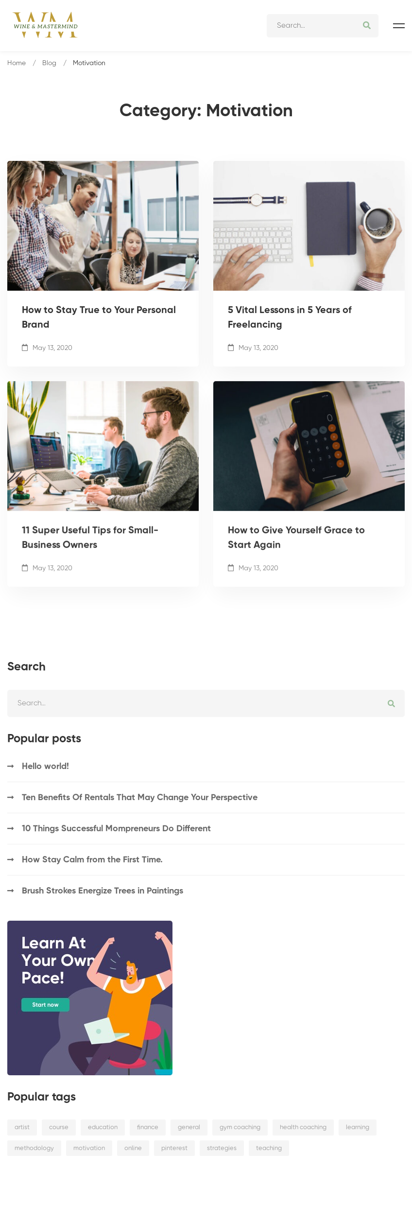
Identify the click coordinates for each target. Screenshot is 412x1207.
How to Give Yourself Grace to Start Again (296, 553)
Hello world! (45, 766)
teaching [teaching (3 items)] (269, 1148)
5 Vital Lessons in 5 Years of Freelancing (290, 319)
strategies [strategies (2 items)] (222, 1148)
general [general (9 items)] (189, 1127)
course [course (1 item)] (59, 1127)
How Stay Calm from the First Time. (92, 860)
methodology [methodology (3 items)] (34, 1148)
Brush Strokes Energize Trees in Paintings (102, 891)
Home (16, 63)
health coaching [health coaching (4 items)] (303, 1127)
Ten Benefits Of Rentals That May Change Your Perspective (140, 797)
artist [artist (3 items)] (22, 1127)
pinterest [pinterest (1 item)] (174, 1148)
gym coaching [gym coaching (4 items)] (240, 1127)
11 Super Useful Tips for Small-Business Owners (90, 553)
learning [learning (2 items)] (357, 1127)
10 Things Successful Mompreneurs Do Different (116, 828)
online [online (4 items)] (133, 1148)
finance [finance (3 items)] (147, 1127)
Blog (49, 63)
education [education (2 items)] (103, 1127)
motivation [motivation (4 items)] (89, 1148)
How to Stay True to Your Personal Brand (99, 319)
